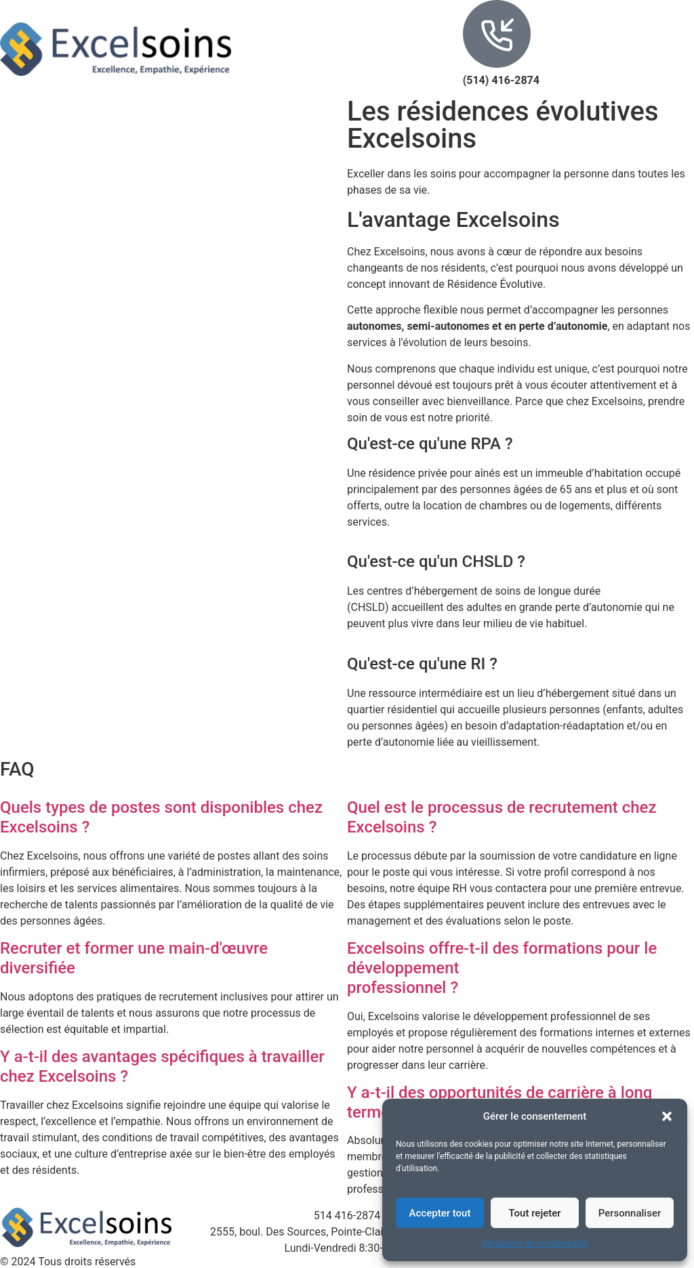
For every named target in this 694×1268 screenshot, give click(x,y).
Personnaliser (629, 1213)
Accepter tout (440, 1213)
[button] (667, 1116)
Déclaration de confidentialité (534, 1243)
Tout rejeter (534, 1213)
